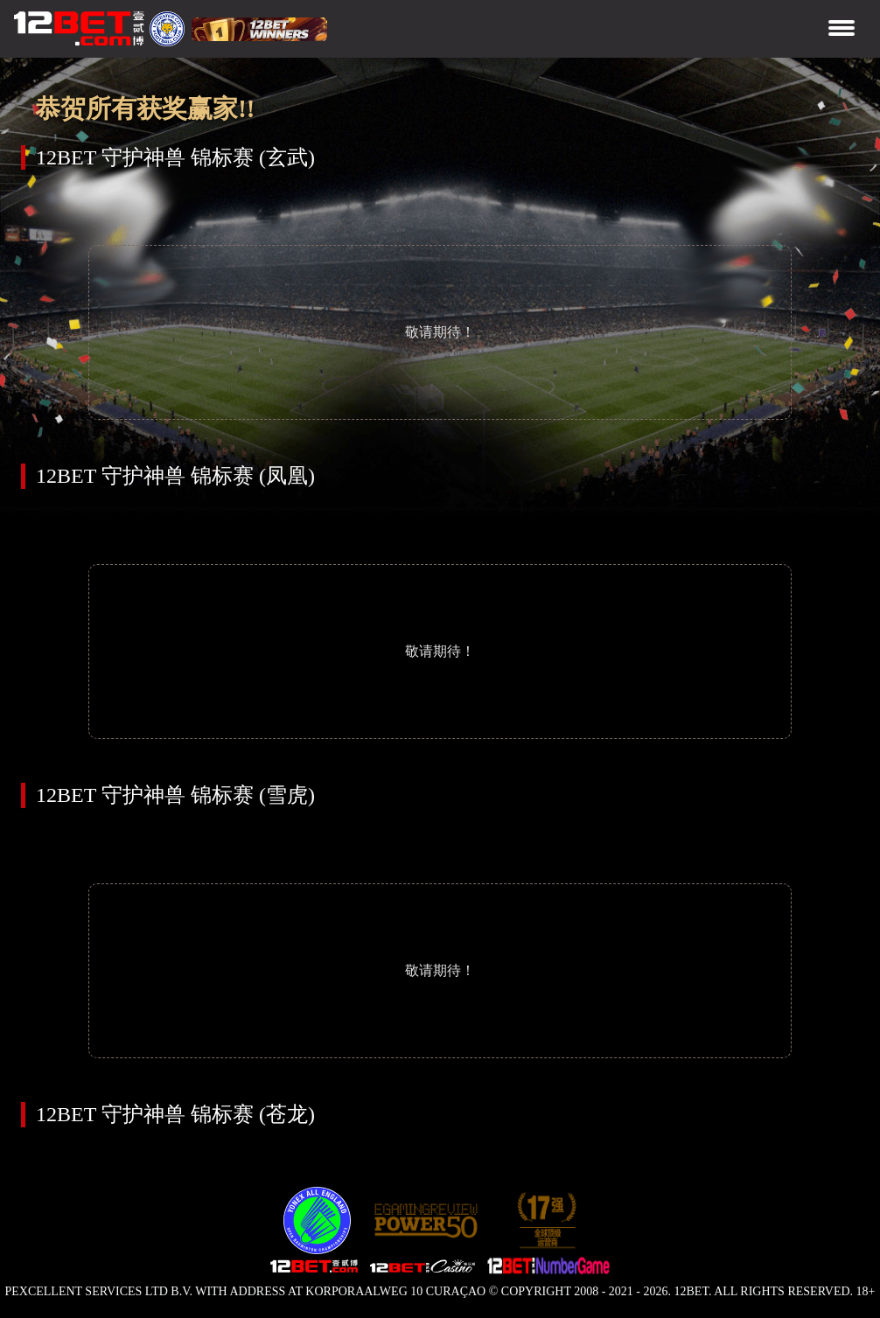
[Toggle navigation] (841, 29)
